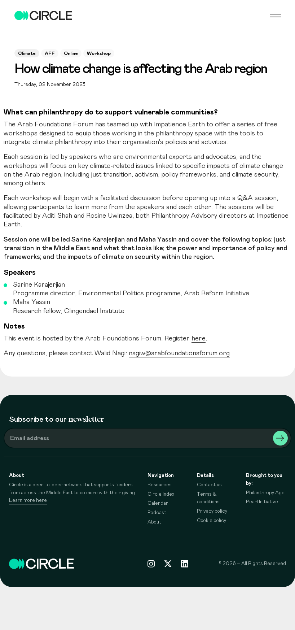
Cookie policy (211, 520)
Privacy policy (212, 511)
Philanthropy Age (265, 492)
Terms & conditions (208, 498)
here (198, 338)
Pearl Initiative (262, 501)
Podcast (157, 512)
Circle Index (161, 494)
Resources (160, 484)
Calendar (158, 503)
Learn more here (28, 500)
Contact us (209, 484)
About (154, 522)
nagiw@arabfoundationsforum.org (179, 353)
